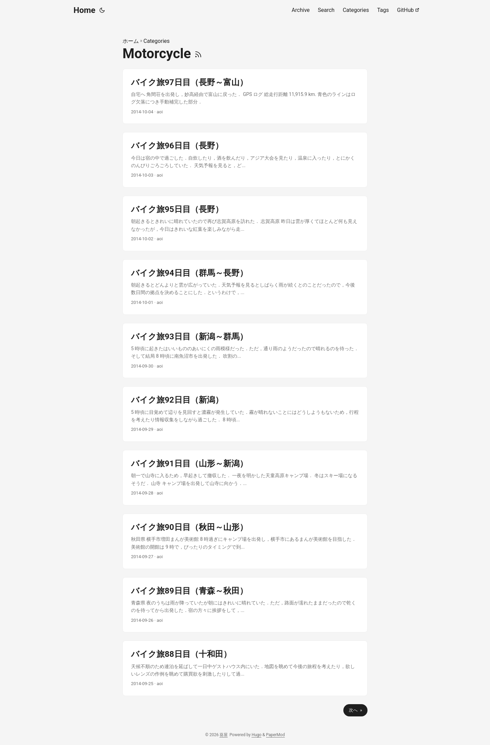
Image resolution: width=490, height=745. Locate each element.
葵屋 (223, 734)
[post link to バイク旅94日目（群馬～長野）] (245, 287)
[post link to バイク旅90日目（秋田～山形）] (245, 541)
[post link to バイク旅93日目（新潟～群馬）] (245, 350)
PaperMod (275, 734)
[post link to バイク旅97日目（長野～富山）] (245, 96)
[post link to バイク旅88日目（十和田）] (245, 668)
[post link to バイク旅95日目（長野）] (245, 223)
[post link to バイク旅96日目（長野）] (245, 159)
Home (84, 10)
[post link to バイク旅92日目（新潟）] (245, 414)
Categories (157, 41)
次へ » (355, 710)
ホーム (130, 41)
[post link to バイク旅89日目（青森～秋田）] (245, 605)
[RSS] (198, 54)
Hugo (256, 734)
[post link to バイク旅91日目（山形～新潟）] (245, 477)
